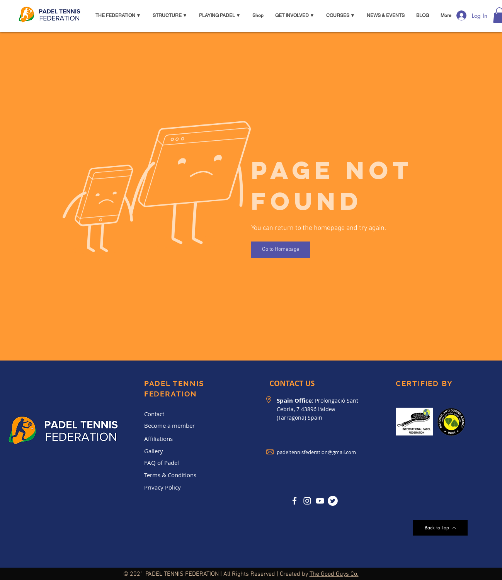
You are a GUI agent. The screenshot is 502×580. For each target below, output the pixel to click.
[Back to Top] (440, 528)
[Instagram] (307, 501)
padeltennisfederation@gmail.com (316, 452)
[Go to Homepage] (280, 250)
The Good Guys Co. (334, 574)
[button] (118, 15)
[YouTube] (320, 501)
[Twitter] (333, 501)
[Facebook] (294, 501)
